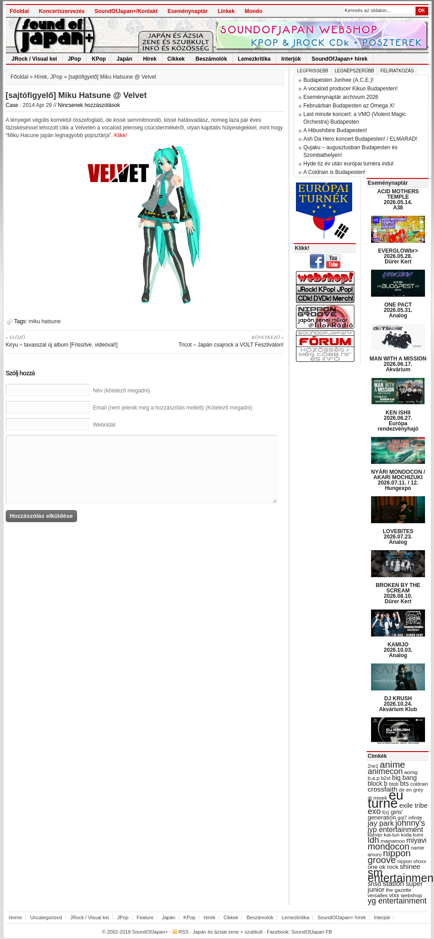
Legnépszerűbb (354, 70)
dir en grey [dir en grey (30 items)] (411, 789)
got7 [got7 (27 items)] (402, 817)
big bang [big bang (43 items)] (404, 777)
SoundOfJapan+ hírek (339, 59)
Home (15, 917)
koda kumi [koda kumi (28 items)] (412, 834)
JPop (74, 59)
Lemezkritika (254, 59)
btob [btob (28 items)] (393, 784)
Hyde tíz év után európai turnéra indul (349, 163)
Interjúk (291, 59)
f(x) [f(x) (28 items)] (385, 812)
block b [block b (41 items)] (378, 783)
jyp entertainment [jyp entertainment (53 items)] (395, 829)
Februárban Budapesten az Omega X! (349, 105)
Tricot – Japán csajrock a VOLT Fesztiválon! (217, 341)
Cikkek (176, 59)
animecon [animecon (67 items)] (385, 771)
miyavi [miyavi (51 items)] (416, 840)
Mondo (253, 11)
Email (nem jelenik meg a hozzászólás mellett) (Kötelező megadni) (172, 408)
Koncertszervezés (62, 11)
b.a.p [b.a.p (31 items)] (374, 778)
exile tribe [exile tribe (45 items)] (413, 805)
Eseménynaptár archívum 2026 (341, 97)
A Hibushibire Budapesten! (335, 130)
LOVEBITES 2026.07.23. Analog (398, 536)
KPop (99, 59)
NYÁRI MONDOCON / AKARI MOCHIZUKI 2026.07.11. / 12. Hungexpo (398, 480)
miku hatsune (45, 321)
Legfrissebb (312, 70)
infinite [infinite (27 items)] (415, 817)
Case (12, 105)
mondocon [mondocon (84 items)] (389, 846)
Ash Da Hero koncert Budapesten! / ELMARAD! (360, 139)
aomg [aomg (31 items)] (411, 772)
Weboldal (104, 425)
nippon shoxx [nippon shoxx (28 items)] (411, 861)
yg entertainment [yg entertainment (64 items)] (397, 900)
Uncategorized (46, 917)
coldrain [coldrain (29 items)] (419, 784)
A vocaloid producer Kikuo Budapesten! (351, 88)
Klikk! (120, 135)
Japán (124, 59)
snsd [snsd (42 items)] (374, 883)
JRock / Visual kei (34, 59)
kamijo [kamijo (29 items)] (375, 834)
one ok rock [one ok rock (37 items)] (383, 866)
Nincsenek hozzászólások (89, 105)
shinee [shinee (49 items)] (410, 866)
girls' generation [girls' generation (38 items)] (385, 815)
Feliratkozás (397, 70)
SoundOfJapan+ (150, 932)
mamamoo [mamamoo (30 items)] (392, 841)
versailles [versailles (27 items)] (378, 895)
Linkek (226, 11)
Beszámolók (211, 59)
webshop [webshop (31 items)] (411, 895)
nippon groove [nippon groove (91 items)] (389, 856)
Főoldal (19, 11)
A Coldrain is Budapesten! (335, 172)
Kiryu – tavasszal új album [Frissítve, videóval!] (72, 341)
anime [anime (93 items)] (392, 764)
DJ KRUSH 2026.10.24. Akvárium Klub (398, 703)
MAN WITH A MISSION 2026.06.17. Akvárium (398, 364)
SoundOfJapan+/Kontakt (125, 11)
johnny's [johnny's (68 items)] (410, 823)
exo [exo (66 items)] (374, 811)
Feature (145, 917)
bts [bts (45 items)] (404, 783)
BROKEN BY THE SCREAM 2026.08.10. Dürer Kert (398, 593)
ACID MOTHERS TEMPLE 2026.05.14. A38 (398, 199)
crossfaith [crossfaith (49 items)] (383, 789)
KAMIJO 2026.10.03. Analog (398, 650)
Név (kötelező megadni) (121, 390)
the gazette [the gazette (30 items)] (399, 890)
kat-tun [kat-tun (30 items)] (391, 834)
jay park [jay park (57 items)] (381, 823)
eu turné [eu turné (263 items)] (385, 799)
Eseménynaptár (188, 11)
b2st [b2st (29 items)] (385, 778)
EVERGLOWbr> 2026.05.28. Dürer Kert (398, 256)
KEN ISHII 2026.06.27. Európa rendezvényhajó (398, 420)
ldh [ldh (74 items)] (373, 840)
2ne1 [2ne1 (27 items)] (373, 766)
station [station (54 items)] (393, 883)
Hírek (150, 59)
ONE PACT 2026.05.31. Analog (398, 310)
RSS (184, 932)
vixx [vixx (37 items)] (394, 895)
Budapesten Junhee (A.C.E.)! (339, 80)
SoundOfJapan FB (311, 932)
